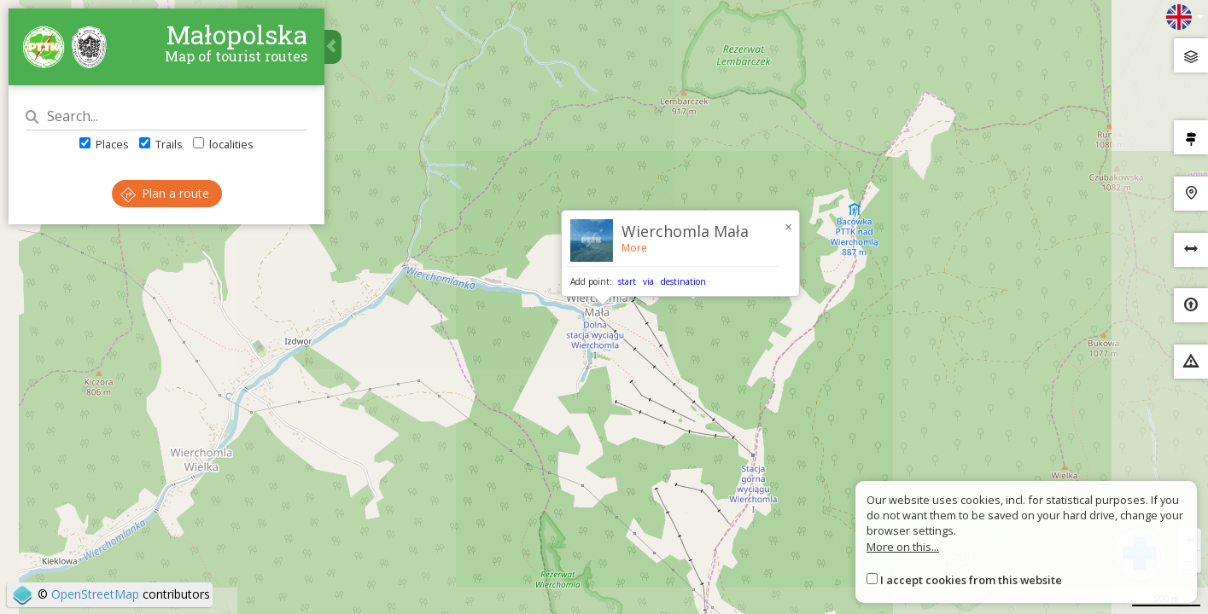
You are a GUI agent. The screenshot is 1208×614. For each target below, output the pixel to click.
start (627, 281)
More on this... (903, 546)
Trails (161, 144)
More (634, 247)
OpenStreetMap (95, 594)
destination (683, 281)
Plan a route (164, 193)
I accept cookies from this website (971, 580)
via (648, 281)
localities (223, 144)
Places (104, 144)
